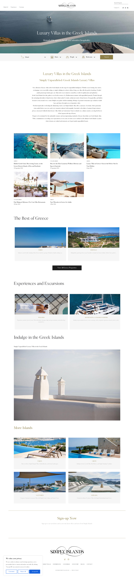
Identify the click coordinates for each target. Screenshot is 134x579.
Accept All (35, 571)
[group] (40, 244)
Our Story (75, 564)
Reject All (23, 571)
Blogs (83, 564)
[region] (23, 565)
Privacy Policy (75, 570)
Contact (89, 564)
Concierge (21, 7)
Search (106, 57)
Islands (6, 7)
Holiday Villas (46, 564)
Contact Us (116, 7)
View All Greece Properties (67, 268)
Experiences (13, 7)
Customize (11, 571)
